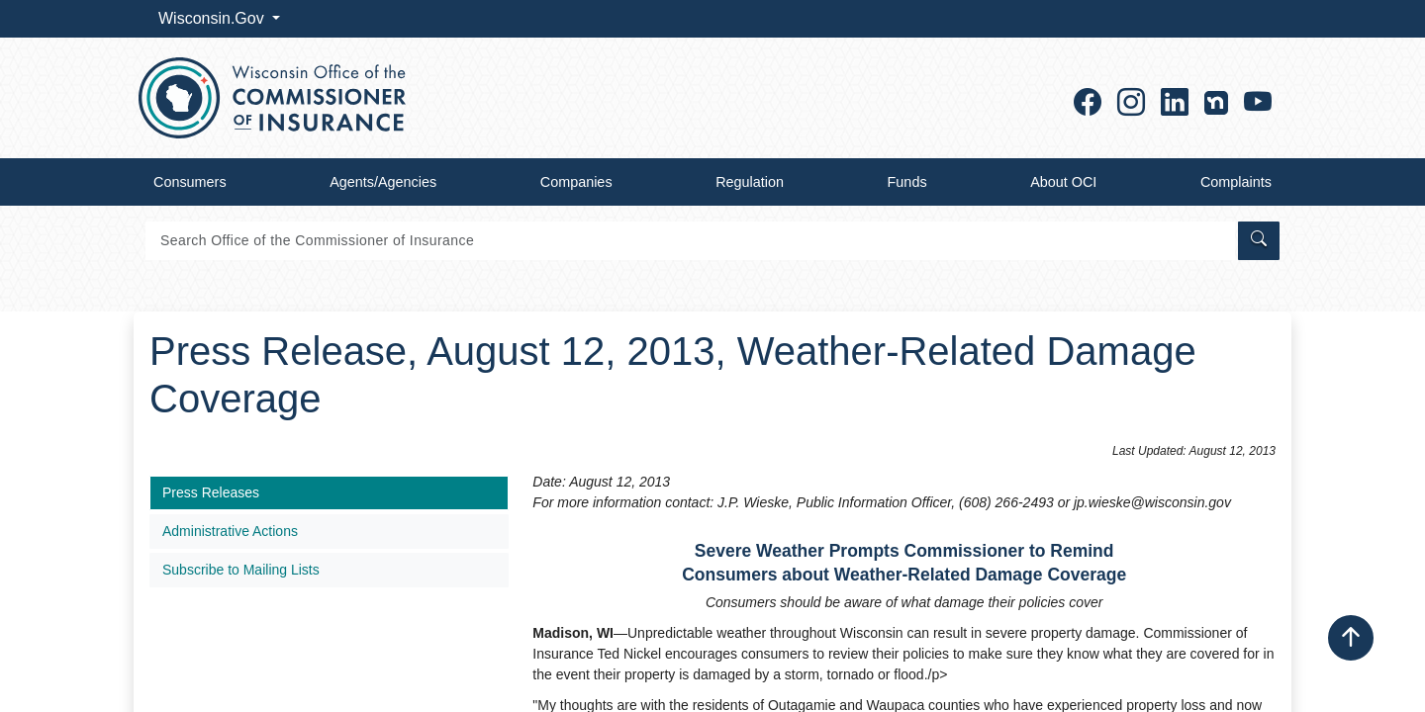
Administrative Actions (230, 531)
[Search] (690, 241)
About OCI (1063, 182)
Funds (907, 182)
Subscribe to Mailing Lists (241, 570)
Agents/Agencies (383, 182)
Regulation (749, 182)
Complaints (1236, 182)
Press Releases (210, 492)
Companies (576, 182)
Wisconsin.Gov (213, 18)
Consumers (190, 182)
